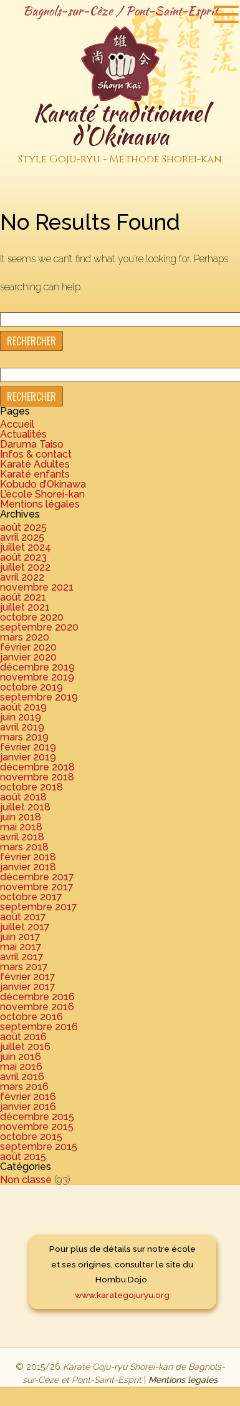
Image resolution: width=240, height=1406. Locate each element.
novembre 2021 (37, 587)
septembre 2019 (39, 697)
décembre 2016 (37, 997)
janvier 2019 (28, 757)
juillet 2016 (25, 1047)
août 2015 (23, 1157)
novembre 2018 (37, 777)
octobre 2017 (31, 897)
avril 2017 (22, 957)
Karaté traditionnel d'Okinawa (120, 133)
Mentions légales (40, 504)
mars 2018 (24, 847)
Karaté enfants (35, 474)
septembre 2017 (38, 907)
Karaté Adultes (35, 464)
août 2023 (23, 557)
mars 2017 (24, 967)
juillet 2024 (25, 547)
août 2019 (23, 707)
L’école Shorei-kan (42, 494)
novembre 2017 (37, 887)
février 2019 (28, 747)
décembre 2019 (37, 667)
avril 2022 (22, 577)
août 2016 (23, 1037)
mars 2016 (24, 1087)
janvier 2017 (27, 987)
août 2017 (23, 917)
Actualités (23, 434)
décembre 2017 (37, 877)
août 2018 (23, 797)
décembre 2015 (37, 1117)
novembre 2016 (37, 1007)
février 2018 (28, 857)
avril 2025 (22, 537)
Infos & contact (36, 454)
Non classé (26, 1180)
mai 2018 (21, 827)
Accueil (17, 424)
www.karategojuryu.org (122, 1295)
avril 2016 (22, 1077)
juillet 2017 (25, 927)
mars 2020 (24, 637)
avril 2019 (22, 727)
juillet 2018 (25, 807)
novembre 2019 (37, 677)
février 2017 (27, 977)
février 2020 (28, 647)
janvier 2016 (28, 1107)
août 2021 (23, 597)
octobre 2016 (31, 1017)
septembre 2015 (38, 1147)
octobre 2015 (31, 1137)
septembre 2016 (39, 1027)
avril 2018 (22, 837)
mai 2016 (21, 1067)
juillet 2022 (25, 567)
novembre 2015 (37, 1127)
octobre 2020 (32, 617)
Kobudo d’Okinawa (43, 484)
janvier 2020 (28, 657)
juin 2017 (20, 937)
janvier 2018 (28, 867)
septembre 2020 (39, 627)
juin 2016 (20, 1057)
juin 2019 (20, 717)
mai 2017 (21, 947)
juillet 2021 (25, 607)
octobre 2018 (31, 787)
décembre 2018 (37, 767)
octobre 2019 (31, 687)
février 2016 (28, 1097)
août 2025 (23, 527)
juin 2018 (20, 817)
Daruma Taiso (32, 444)
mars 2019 (24, 737)
